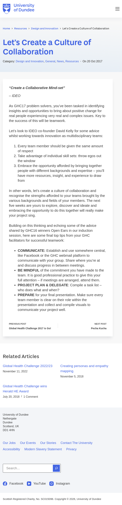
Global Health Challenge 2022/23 (27, 366)
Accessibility (11, 449)
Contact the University (77, 443)
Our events (28, 443)
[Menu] (117, 9)
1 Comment (31, 396)
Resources (72, 61)
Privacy (71, 449)
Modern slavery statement (43, 449)
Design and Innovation (30, 61)
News (60, 61)
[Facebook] (13, 483)
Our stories (48, 443)
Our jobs (9, 443)
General (50, 61)
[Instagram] (59, 483)
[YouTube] (36, 483)
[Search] (56, 468)
